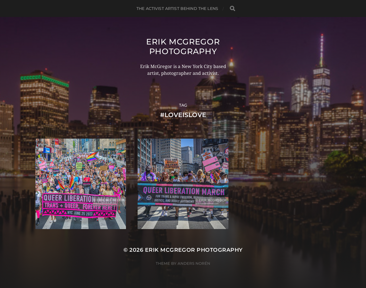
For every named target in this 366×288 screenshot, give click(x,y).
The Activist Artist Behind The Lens (177, 8)
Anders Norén (194, 263)
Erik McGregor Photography (183, 46)
